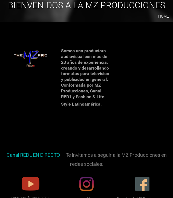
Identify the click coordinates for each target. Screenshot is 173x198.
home (163, 16)
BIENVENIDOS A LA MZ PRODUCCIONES (86, 5)
